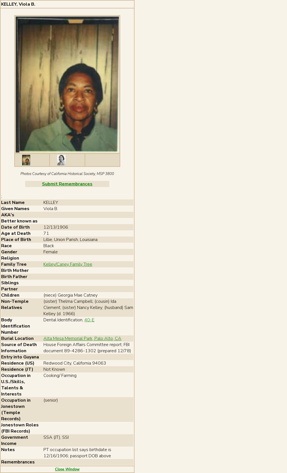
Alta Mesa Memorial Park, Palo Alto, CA (82, 338)
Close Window (67, 469)
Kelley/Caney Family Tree (67, 264)
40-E (89, 320)
